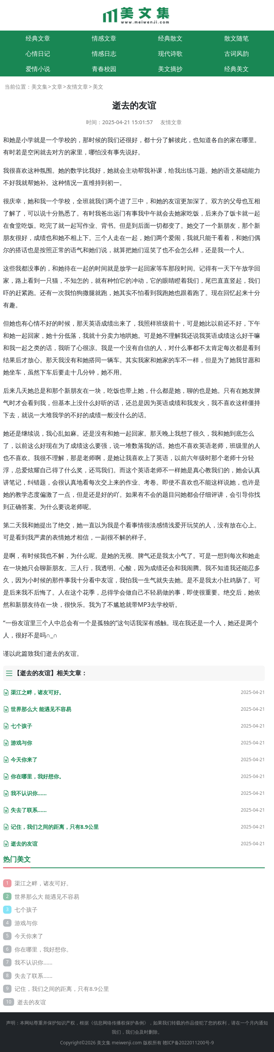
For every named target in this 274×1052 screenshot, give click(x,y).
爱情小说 (38, 69)
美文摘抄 (170, 69)
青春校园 (104, 69)
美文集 (39, 86)
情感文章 (104, 38)
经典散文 (170, 38)
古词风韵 (236, 53)
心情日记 (38, 53)
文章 (57, 86)
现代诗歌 (170, 53)
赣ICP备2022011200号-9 (188, 1042)
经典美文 (236, 69)
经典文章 (38, 38)
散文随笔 (236, 38)
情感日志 (104, 53)
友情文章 (77, 86)
